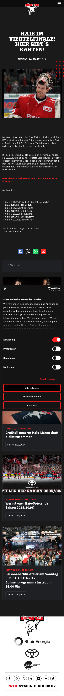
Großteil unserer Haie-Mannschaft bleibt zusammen (32, 435)
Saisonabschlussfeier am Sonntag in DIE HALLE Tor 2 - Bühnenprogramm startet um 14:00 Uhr (31, 580)
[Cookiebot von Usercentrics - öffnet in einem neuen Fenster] (48, 289)
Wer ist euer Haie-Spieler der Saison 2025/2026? (27, 505)
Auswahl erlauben (32, 396)
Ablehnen (32, 405)
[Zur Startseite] (32, 9)
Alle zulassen (32, 388)
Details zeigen (47, 379)
